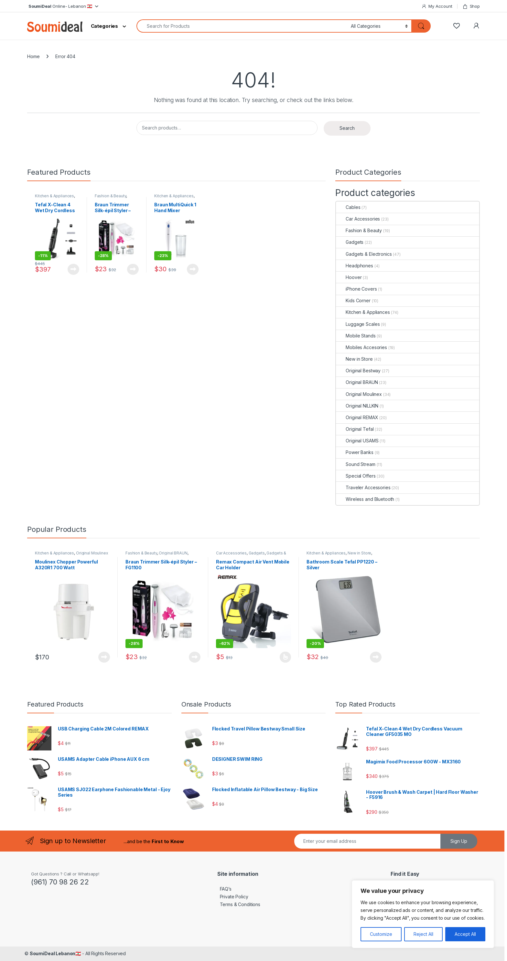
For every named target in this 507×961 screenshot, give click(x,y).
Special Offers (355, 476)
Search (347, 128)
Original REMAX (357, 417)
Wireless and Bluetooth (365, 499)
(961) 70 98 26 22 (60, 882)
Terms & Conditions (238, 904)
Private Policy (232, 896)
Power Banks (354, 452)
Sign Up (458, 841)
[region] (423, 914)
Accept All (465, 934)
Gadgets (349, 242)
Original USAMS (357, 440)
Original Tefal (354, 429)
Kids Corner (353, 300)
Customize (381, 934)
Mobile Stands (355, 335)
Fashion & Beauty (110, 195)
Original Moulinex (359, 394)
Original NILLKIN (357, 405)
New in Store (354, 359)
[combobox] (241, 26)
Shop (471, 6)
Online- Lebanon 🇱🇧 (59, 6)
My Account (436, 6)
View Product (73, 269)
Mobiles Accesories (361, 347)
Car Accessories (358, 219)
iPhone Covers (356, 289)
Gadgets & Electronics (364, 254)
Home (33, 56)
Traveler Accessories (363, 487)
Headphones (354, 265)
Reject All (423, 934)
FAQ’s (224, 889)
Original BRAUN (357, 382)
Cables (348, 207)
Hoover (348, 277)
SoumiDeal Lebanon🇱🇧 (55, 953)
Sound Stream (355, 464)
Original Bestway (358, 370)
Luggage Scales (358, 324)
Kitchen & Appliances (54, 195)
